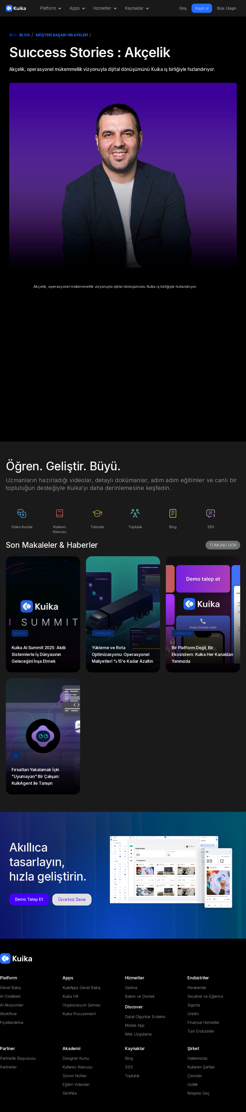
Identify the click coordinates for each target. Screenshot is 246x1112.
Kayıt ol (201, 8)
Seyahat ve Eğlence (205, 996)
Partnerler (8, 1067)
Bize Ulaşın (226, 8)
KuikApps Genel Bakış (81, 987)
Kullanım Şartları (201, 1067)
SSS (129, 1067)
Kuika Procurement (79, 1013)
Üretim (193, 1013)
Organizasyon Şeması (81, 1005)
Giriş (183, 8)
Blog (129, 1058)
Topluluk (132, 1075)
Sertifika (69, 1093)
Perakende (196, 987)
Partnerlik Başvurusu (18, 1058)
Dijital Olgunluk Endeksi (145, 1016)
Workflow (8, 1013)
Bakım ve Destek (140, 996)
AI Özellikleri (10, 996)
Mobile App (135, 1025)
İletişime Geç (198, 1093)
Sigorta (193, 1005)
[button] (50, 8)
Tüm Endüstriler (200, 1031)
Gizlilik (192, 1084)
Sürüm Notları (74, 1075)
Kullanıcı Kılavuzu (77, 1067)
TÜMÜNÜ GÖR (222, 545)
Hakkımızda (197, 1058)
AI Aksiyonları (11, 1005)
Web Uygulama (138, 1034)
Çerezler (194, 1075)
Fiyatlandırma (11, 1022)
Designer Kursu (75, 1058)
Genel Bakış (10, 987)
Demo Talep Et (29, 899)
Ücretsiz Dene (72, 899)
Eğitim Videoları (75, 1084)
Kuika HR (70, 996)
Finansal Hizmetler (203, 1022)
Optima (131, 987)
